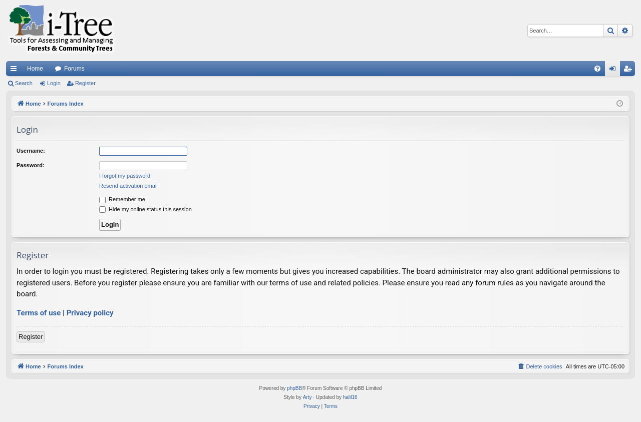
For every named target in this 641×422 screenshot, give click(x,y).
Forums (74, 68)
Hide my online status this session (145, 209)
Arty (307, 397)
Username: (31, 151)
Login (54, 83)
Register (85, 83)
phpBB (294, 388)
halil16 (350, 397)
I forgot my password (124, 176)
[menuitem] (597, 68)
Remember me (122, 199)
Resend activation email (128, 186)
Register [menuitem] (629, 70)
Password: (31, 165)
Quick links (15, 70)
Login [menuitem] (614, 70)
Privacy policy (90, 312)
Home (35, 68)
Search (24, 83)
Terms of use (39, 312)
